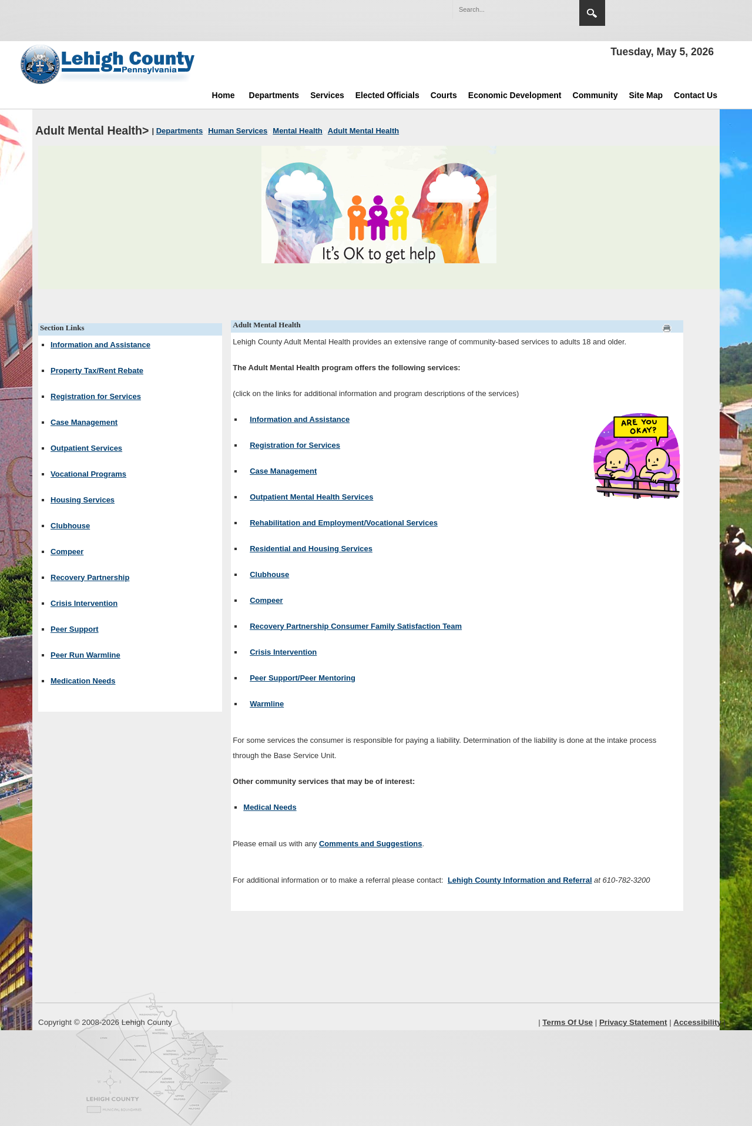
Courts (444, 95)
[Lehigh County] (109, 64)
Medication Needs (83, 680)
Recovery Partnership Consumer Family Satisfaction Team (356, 626)
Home (223, 95)
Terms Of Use (567, 1022)
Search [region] (592, 13)
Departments (274, 95)
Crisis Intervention (84, 603)
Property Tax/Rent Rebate (97, 370)
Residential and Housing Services (311, 548)
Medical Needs (269, 807)
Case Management (84, 422)
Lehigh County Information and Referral (520, 880)
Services (327, 95)
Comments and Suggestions (370, 843)
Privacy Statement (633, 1022)
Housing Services (83, 499)
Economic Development (515, 95)
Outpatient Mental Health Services (311, 496)
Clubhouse (70, 525)
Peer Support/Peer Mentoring (302, 677)
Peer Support (75, 629)
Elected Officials (387, 95)
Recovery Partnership (90, 577)
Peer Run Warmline (85, 655)
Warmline (267, 703)
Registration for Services (96, 396)
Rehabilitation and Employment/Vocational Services (344, 522)
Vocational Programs (88, 474)
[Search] (504, 9)
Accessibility (697, 1022)
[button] (545, 9)
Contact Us (695, 95)
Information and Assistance (100, 344)
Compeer (67, 551)
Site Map (646, 95)
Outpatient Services (86, 448)
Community (595, 95)
